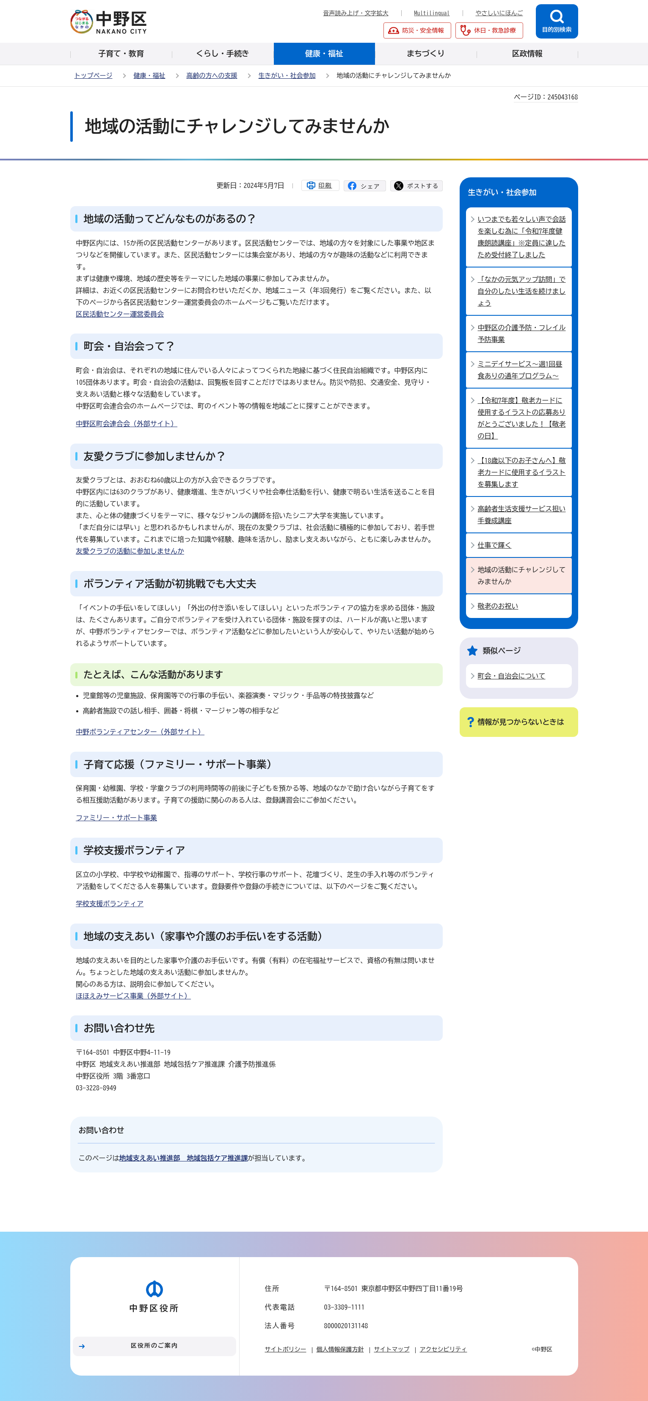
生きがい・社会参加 (287, 75)
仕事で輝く (495, 545)
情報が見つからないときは (521, 721)
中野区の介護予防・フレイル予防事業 (522, 333)
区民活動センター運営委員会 (120, 314)
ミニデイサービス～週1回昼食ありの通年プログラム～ (520, 370)
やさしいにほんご (499, 13)
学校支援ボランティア (109, 903)
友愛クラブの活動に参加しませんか (130, 551)
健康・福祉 (149, 75)
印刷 (325, 185)
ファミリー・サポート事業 (116, 817)
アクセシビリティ (443, 1349)
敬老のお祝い (498, 606)
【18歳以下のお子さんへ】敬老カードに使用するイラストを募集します (522, 472)
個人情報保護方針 (340, 1349)
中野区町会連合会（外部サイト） (126, 423)
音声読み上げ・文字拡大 (356, 13)
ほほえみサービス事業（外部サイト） (133, 996)
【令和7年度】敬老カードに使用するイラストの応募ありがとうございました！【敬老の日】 (522, 418)
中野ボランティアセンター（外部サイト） (140, 731)
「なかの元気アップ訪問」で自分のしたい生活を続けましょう (522, 291)
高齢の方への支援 (212, 75)
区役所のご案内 (154, 1346)
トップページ (93, 75)
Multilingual (432, 13)
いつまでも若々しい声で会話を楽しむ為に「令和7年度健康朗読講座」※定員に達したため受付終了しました (522, 237)
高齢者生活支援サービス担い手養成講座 (522, 514)
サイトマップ (392, 1349)
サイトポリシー (285, 1349)
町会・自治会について (512, 676)
